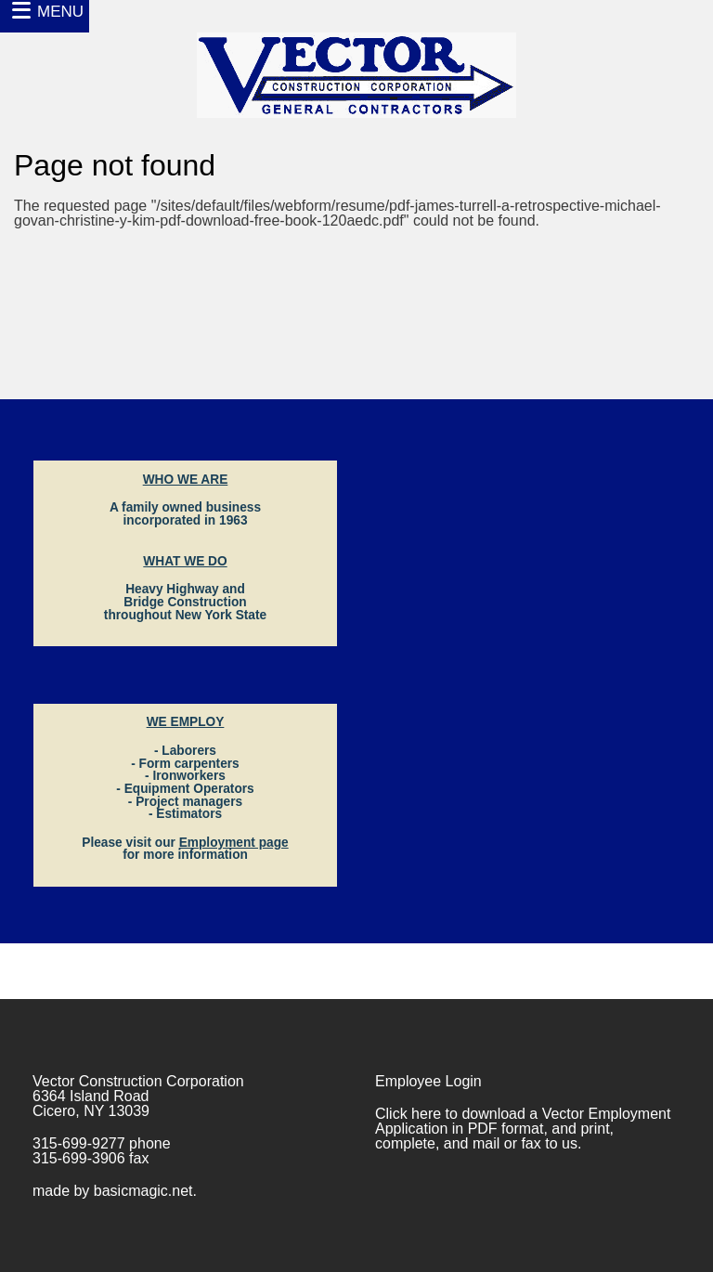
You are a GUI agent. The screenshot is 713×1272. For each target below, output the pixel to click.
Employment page (234, 843)
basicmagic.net (143, 1191)
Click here (408, 1114)
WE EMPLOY (186, 722)
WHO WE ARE (185, 480)
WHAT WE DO (185, 561)
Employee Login (428, 1081)
